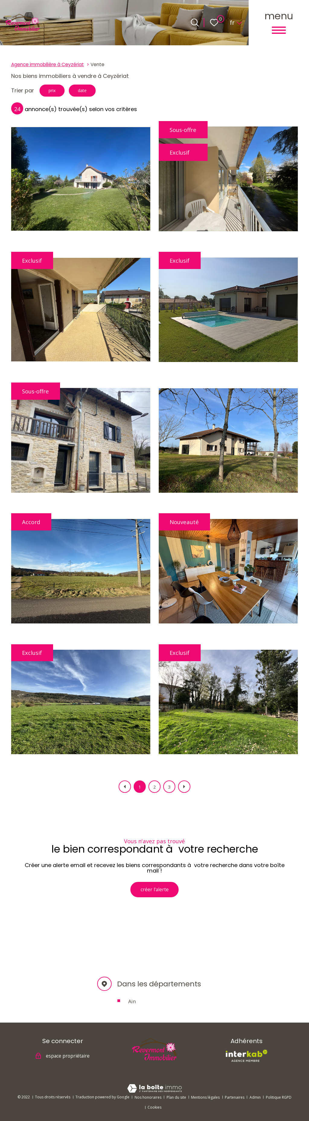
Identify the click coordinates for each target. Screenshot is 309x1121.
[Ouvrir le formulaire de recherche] (194, 22)
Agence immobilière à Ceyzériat (47, 64)
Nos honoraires (148, 1097)
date (90, 91)
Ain (132, 1006)
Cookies (154, 1107)
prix (54, 91)
